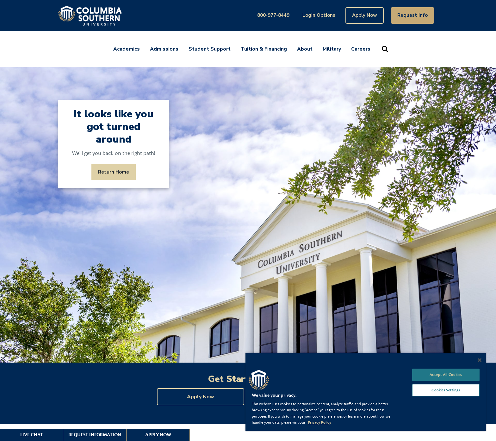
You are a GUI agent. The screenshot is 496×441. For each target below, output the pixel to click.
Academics (126, 49)
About (305, 49)
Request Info (412, 15)
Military (332, 49)
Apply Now (364, 15)
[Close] (479, 360)
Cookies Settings (445, 390)
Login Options (318, 15)
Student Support (210, 49)
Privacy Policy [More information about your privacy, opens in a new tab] (319, 422)
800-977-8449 (273, 15)
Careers (360, 49)
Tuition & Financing (264, 49)
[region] (365, 391)
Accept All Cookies (446, 374)
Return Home (113, 172)
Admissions (164, 49)
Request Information (94, 435)
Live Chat (31, 435)
